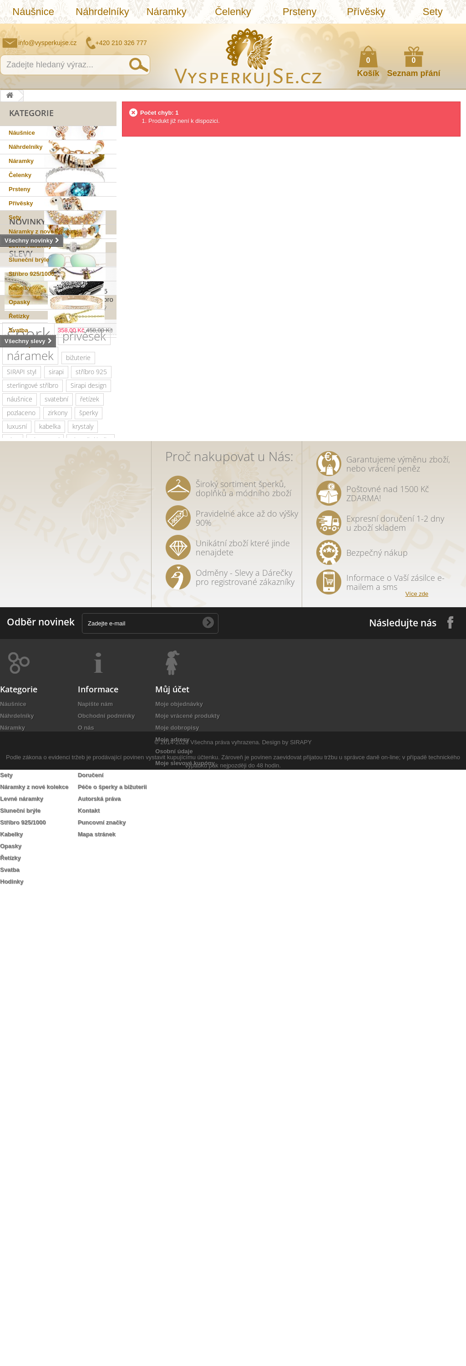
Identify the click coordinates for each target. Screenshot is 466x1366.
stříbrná (55, 873)
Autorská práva (99, 1271)
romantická (54, 819)
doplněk (91, 710)
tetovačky (72, 778)
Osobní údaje (173, 1223)
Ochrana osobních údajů (112, 1223)
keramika (89, 764)
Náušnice (33, 11)
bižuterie (78, 559)
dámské (89, 669)
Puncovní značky (102, 1294)
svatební (56, 600)
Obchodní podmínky (106, 1188)
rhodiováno (55, 832)
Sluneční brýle (29, 259)
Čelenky (233, 11)
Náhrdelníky (102, 11)
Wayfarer (19, 860)
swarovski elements (35, 723)
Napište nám (400, 30)
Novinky (27, 362)
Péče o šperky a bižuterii (112, 1259)
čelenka (18, 791)
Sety (433, 11)
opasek (76, 887)
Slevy (21, 399)
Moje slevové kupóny (185, 1235)
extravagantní (26, 846)
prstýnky (55, 805)
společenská (24, 696)
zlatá (89, 832)
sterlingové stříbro (32, 587)
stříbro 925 (91, 573)
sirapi (56, 573)
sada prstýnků (61, 791)
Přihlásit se (450, 30)
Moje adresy (172, 1212)
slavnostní (45, 641)
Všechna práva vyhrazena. (225, 1338)
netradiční (21, 655)
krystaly (82, 628)
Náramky (167, 11)
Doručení (90, 1247)
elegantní (20, 669)
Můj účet (172, 1161)
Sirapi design (88, 587)
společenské (73, 696)
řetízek (89, 600)
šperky (88, 614)
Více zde (417, 1066)
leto (12, 750)
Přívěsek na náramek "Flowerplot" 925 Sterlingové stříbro (85, 432)
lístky (14, 887)
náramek (30, 557)
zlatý (67, 682)
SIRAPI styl (21, 573)
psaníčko (42, 750)
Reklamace (93, 1235)
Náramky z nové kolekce (43, 231)
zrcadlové (57, 860)
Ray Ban (97, 655)
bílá (86, 860)
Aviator (16, 819)
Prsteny (300, 11)
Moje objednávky (179, 1176)
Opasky (19, 302)
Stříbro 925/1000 (31, 273)
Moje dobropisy (177, 1200)
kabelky (55, 669)
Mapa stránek (97, 1306)
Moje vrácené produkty (187, 1188)
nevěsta (68, 846)
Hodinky (20, 344)
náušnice (19, 600)
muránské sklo (27, 682)
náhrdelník (21, 737)
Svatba (18, 330)
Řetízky (19, 316)
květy (14, 778)
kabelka (50, 628)
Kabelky (20, 287)
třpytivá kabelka (29, 901)
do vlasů (93, 819)
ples (13, 641)
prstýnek (19, 805)
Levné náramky (30, 245)
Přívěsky (366, 11)
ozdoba (17, 832)
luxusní (17, 628)
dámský (44, 887)
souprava (19, 873)
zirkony (57, 614)
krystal (16, 710)
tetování (90, 805)
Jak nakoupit (96, 1212)
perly (40, 778)
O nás (86, 1200)
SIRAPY (301, 1338)
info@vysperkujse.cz (47, 42)
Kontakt (89, 1283)
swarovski (61, 655)
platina (94, 682)
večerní (87, 737)
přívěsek (84, 537)
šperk (28, 535)
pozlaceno (21, 614)
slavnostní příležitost (36, 764)
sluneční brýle (90, 641)
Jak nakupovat (423, 30)
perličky (85, 723)
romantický (52, 710)
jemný (57, 737)
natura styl (93, 873)
